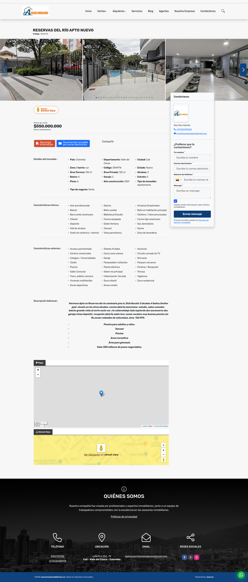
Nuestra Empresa (184, 11)
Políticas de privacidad (124, 516)
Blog (150, 11)
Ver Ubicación (92, 454)
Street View (46, 109)
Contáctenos (208, 11)
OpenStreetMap (162, 426)
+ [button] (38, 370)
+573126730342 (184, 129)
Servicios (137, 11)
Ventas (101, 11)
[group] (41, 70)
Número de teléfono (183, 174)
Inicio (88, 11)
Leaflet (144, 426)
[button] (96, 97)
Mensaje (178, 185)
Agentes (164, 11)
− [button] (38, 375)
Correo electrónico (183, 163)
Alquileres (118, 11)
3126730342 (57, 556)
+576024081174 (57, 561)
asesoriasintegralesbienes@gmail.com (146, 556)
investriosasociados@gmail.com (191, 133)
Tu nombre (179, 152)
